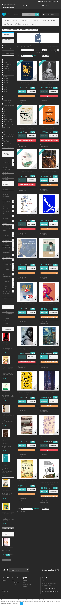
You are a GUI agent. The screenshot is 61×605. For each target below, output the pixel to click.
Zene (5, 284)
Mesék (6, 189)
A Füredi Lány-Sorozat (8, 134)
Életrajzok (6, 245)
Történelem (7, 247)
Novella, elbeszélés (5, 183)
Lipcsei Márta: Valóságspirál (5, 464)
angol (6, 115)
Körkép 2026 (49, 215)
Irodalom (6, 162)
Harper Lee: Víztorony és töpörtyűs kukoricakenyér (26, 127)
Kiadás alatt (7, 48)
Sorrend (19, 50)
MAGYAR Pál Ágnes (7, 127)
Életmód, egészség (6, 236)
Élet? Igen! (5, 392)
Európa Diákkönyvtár (7, 147)
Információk (7, 307)
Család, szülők (7, 264)
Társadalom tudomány (6, 222)
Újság (5, 296)
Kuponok (14, 584)
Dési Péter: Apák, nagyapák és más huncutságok (49, 127)
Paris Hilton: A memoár (7, 547)
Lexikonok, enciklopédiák (6, 251)
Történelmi (7, 169)
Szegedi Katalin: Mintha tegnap (27, 259)
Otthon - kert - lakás (7, 229)
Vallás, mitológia (5, 287)
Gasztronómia (7, 225)
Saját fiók (24, 578)
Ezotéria (6, 233)
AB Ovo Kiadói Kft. (9, 70)
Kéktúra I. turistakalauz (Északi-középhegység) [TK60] (8, 513)
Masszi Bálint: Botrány (49, 259)
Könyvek (6, 20)
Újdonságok (15, 20)
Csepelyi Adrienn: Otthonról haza (26, 215)
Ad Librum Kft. (8, 72)
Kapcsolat (40, 1)
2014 (6, 78)
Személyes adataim (26, 584)
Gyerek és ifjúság (6, 212)
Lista (58, 50)
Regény (6, 167)
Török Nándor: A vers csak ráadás (7, 439)
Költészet (6, 199)
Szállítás (18, 24)
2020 (6, 89)
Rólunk (33, 24)
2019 (6, 87)
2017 (6, 82)
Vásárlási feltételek (48, 20)
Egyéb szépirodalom (6, 195)
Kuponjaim (24, 586)
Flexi (6, 109)
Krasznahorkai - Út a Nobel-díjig (7, 343)
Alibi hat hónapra (8, 136)
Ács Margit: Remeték (49, 392)
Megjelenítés (38, 50)
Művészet (6, 240)
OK (21, 603)
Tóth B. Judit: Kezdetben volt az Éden (27, 393)
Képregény (7, 281)
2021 (6, 91)
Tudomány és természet (7, 217)
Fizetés (25, 24)
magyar (7, 117)
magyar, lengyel (8, 119)
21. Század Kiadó (9, 64)
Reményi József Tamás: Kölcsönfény (49, 83)
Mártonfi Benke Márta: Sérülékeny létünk (49, 349)
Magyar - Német (8, 124)
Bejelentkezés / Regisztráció (51, 1)
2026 (6, 66)
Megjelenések (26, 20)
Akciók (36, 20)
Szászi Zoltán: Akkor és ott (27, 437)
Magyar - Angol (8, 121)
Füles (6, 111)
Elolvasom (15, 603)
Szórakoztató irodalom (7, 203)
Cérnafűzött (7, 97)
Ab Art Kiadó (7, 68)
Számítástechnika (7, 276)
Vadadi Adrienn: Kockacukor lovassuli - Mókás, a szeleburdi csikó (7, 368)
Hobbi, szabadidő (5, 261)
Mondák (6, 177)
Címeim (23, 582)
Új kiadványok (7, 329)
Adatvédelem (7, 24)
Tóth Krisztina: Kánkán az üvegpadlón (49, 304)
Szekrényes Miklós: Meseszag (26, 303)
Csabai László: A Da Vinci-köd (26, 481)
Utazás (6, 242)
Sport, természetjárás (6, 256)
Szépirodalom (7, 165)
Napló (5, 187)
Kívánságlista (15, 582)
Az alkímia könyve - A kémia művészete (7, 489)
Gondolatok (7, 191)
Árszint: (4, 53)
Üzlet (5, 267)
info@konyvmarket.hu (53, 591)
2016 (6, 80)
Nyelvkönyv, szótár (6, 270)
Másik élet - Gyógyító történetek (49, 437)
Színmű (6, 172)
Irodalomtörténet (7, 208)
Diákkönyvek (7, 143)
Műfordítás (7, 174)
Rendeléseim (25, 580)
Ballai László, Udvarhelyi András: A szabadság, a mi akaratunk (8, 415)
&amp (6, 60)
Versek (6, 179)
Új (5, 45)
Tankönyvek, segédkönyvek (6, 292)
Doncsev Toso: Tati (27, 171)
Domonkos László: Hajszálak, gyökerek (49, 172)
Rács (55, 50)
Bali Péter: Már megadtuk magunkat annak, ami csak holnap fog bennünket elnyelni (49, 482)
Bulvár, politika (7, 279)
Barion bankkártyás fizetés (5, 591)
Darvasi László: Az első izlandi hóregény (27, 349)
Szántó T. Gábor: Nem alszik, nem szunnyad (26, 83)
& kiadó (6, 62)
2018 (6, 85)
